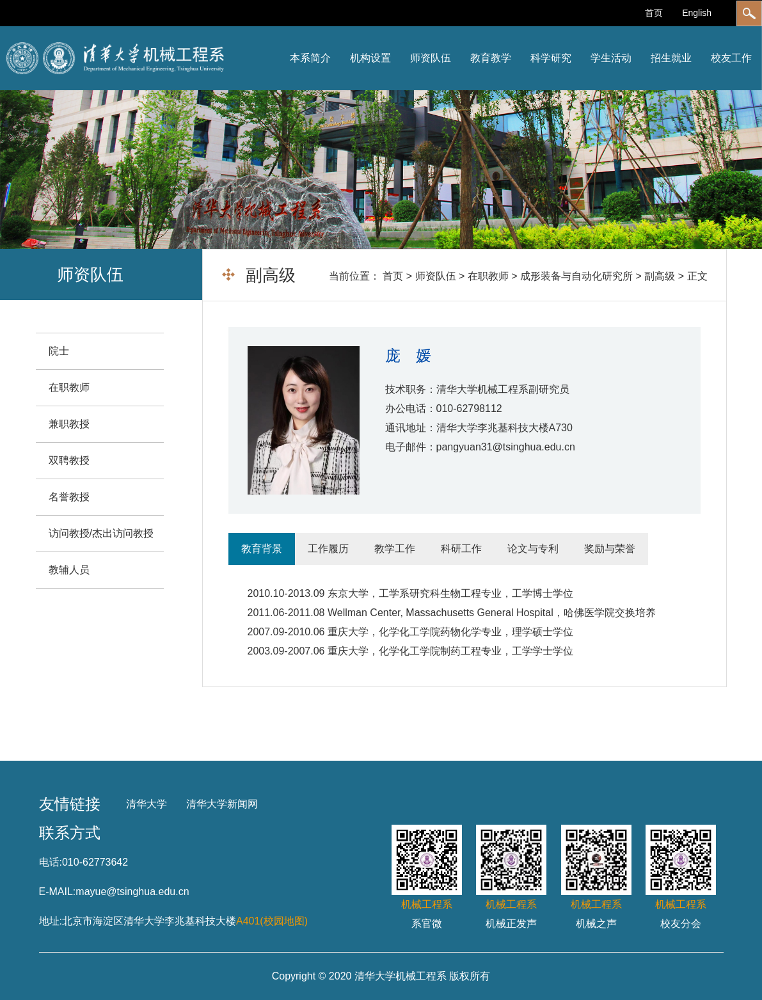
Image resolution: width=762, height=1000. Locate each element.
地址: (50, 921)
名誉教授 (69, 496)
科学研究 (550, 57)
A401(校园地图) (272, 921)
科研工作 (461, 548)
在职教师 (488, 276)
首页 (654, 13)
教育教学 (490, 57)
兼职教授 (69, 423)
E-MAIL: (57, 891)
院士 (59, 350)
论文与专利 (533, 548)
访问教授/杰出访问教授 (101, 533)
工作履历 (328, 548)
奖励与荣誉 (609, 548)
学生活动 (611, 57)
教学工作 (394, 548)
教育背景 (261, 548)
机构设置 (370, 57)
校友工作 (731, 57)
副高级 (659, 276)
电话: (50, 862)
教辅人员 (69, 569)
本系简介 (310, 57)
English (696, 13)
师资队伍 (430, 57)
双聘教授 (69, 460)
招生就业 (671, 57)
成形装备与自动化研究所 (576, 276)
